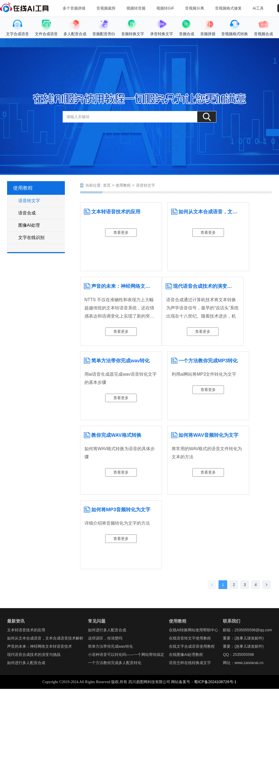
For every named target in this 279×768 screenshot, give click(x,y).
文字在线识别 (31, 237)
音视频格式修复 (228, 8)
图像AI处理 (29, 225)
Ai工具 (258, 8)
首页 (107, 185)
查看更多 (121, 232)
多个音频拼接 (74, 8)
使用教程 (123, 185)
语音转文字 (29, 200)
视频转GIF (165, 8)
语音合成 (27, 213)
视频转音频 (135, 8)
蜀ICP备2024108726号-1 (215, 682)
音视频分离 (194, 8)
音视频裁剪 (106, 8)
